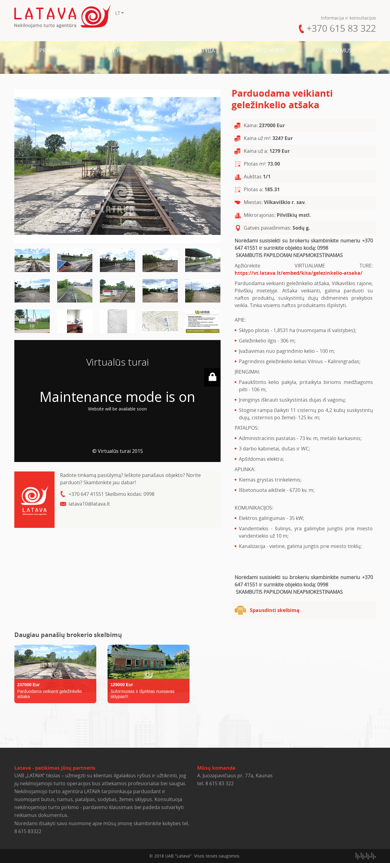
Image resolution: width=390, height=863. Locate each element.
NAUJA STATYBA (195, 50)
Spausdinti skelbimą (275, 610)
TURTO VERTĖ (267, 50)
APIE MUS (339, 50)
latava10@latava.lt (89, 503)
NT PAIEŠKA (122, 50)
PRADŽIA (50, 50)
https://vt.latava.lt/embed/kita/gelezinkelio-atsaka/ (299, 273)
